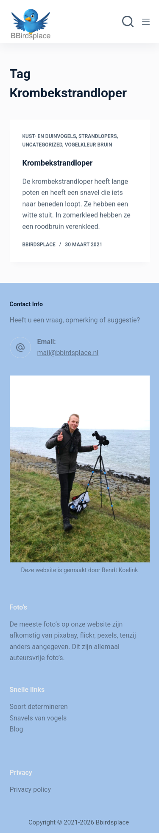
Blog (16, 729)
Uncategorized (42, 145)
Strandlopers (97, 136)
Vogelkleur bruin (88, 145)
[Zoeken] (128, 21)
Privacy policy (30, 789)
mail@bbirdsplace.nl (68, 353)
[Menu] (146, 21)
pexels (107, 635)
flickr (87, 635)
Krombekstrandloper (57, 162)
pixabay (65, 635)
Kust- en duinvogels (49, 136)
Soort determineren (39, 707)
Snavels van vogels (38, 718)
